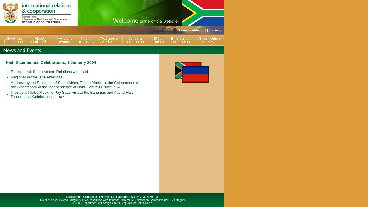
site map (215, 30)
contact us (198, 30)
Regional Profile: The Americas (36, 77)
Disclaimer (73, 196)
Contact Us (91, 196)
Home (105, 196)
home (183, 30)
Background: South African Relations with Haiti (49, 72)
